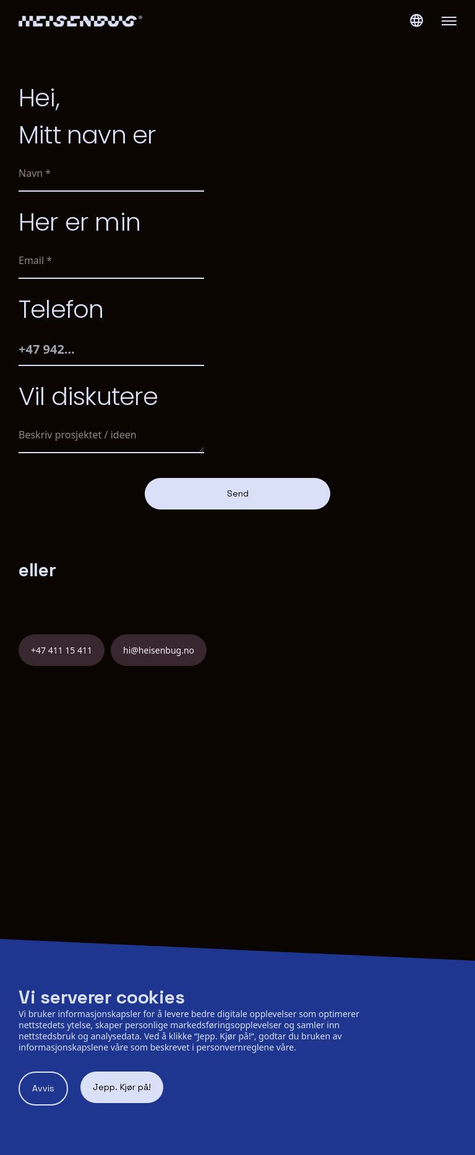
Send (238, 493)
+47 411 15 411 (61, 650)
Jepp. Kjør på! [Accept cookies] (122, 1087)
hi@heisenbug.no (158, 650)
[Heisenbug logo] (128, 21)
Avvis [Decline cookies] (43, 1088)
